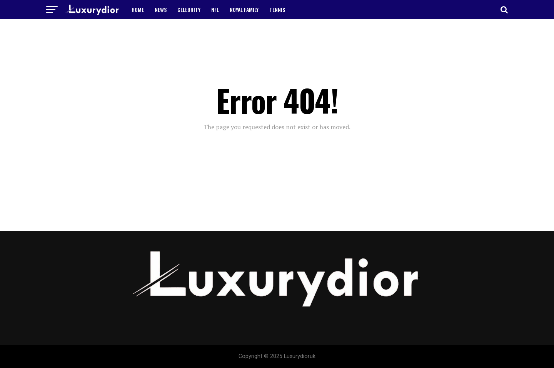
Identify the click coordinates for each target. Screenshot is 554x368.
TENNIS (277, 9)
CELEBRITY (188, 9)
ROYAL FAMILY (244, 9)
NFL (215, 9)
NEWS (161, 9)
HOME (138, 9)
